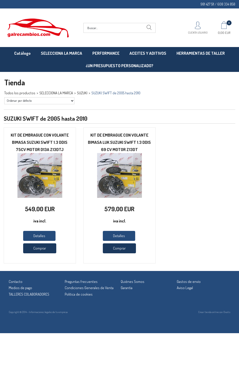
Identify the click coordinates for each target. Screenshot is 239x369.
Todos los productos (19, 93)
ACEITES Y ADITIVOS (147, 53)
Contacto (15, 281)
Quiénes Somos (132, 281)
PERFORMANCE (106, 53)
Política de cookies (79, 294)
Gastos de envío (189, 281)
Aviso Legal (185, 287)
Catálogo (22, 53)
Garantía (126, 287)
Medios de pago (20, 287)
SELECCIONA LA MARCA (61, 53)
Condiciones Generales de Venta (89, 287)
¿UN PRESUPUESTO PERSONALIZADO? (119, 65)
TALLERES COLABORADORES (29, 294)
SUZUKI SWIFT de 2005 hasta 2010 (115, 93)
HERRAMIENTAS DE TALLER (201, 53)
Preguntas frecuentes (81, 281)
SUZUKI (82, 93)
